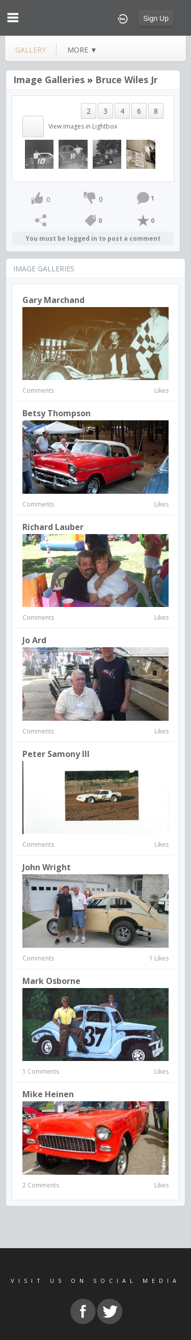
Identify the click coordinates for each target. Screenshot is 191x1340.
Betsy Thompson (56, 413)
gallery (30, 50)
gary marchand (53, 300)
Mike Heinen (48, 1094)
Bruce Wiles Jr (126, 79)
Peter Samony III (56, 754)
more (82, 50)
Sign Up (156, 18)
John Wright (46, 867)
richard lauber (53, 527)
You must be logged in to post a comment (92, 238)
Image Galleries (49, 79)
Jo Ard (34, 640)
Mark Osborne (51, 981)
